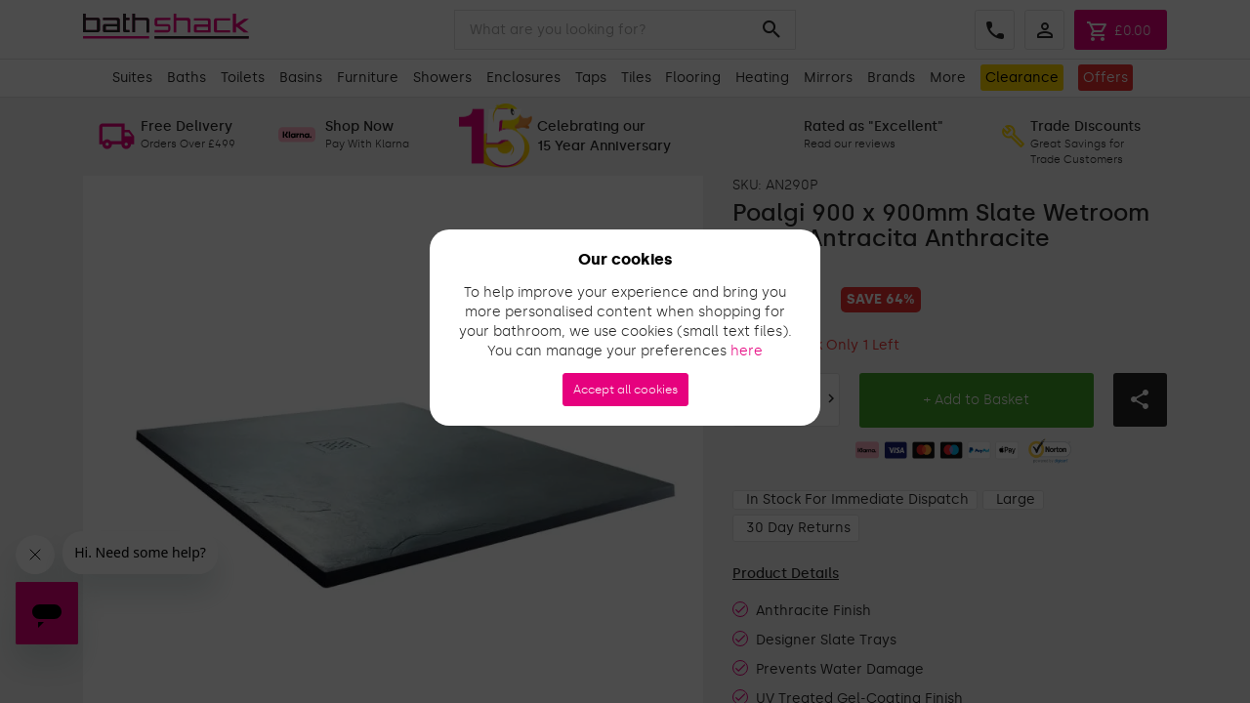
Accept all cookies (625, 389)
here (746, 351)
